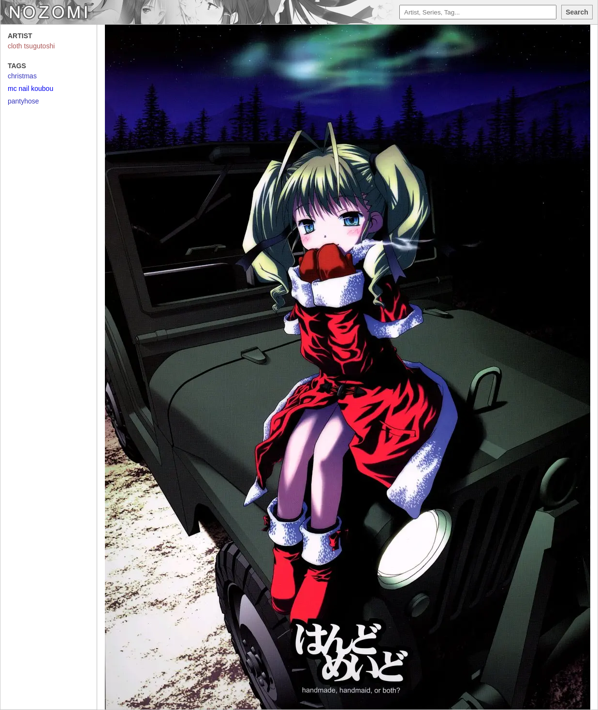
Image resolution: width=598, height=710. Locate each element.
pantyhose (23, 101)
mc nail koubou (30, 88)
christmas (22, 76)
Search (577, 12)
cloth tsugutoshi (31, 46)
